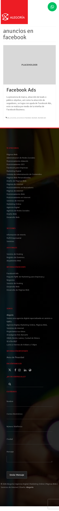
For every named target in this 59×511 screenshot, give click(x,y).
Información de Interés (16, 235)
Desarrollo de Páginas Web (18, 290)
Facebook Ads (12, 273)
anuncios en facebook (24, 118)
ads (8, 118)
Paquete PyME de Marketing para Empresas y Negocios (25, 278)
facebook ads (42, 118)
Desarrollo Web (13, 287)
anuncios (13, 118)
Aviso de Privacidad (15, 357)
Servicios (10, 241)
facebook (34, 118)
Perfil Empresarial (14, 238)
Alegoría (29, 487)
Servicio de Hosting (15, 283)
